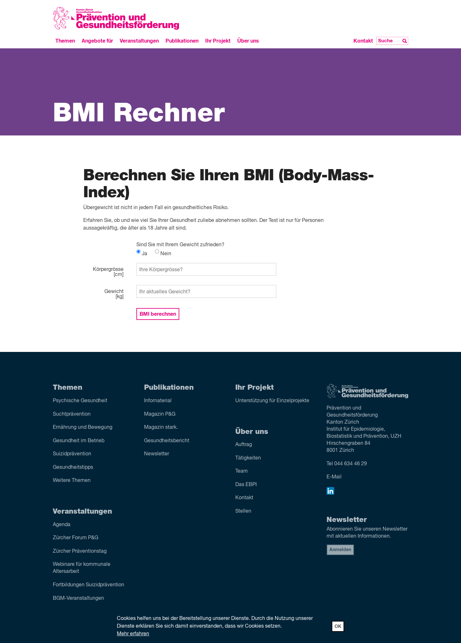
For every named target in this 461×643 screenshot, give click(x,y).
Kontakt (363, 41)
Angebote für (97, 41)
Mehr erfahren (133, 634)
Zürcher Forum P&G (75, 538)
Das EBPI (246, 484)
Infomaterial (158, 400)
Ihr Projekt (217, 41)
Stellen (243, 511)
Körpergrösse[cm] (108, 272)
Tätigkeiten (248, 458)
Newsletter (156, 454)
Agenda (61, 524)
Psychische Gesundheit (80, 400)
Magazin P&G (159, 414)
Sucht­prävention (72, 414)
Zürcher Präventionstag (80, 551)
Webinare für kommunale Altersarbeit (81, 568)
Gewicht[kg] (114, 294)
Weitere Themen (72, 480)
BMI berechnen (158, 314)
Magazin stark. (161, 427)
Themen (65, 41)
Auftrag (243, 444)
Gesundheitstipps (73, 467)
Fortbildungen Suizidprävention (88, 585)
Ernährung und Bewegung (82, 427)
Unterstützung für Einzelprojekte (272, 400)
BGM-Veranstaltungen (78, 598)
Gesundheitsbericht (166, 441)
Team (241, 471)
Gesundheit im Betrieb (78, 441)
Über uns (248, 41)
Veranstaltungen (139, 41)
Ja (141, 253)
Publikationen (182, 41)
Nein (163, 253)
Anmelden (340, 550)
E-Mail (334, 477)
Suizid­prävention (72, 454)
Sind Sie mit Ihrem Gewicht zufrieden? (180, 245)
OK (338, 626)
